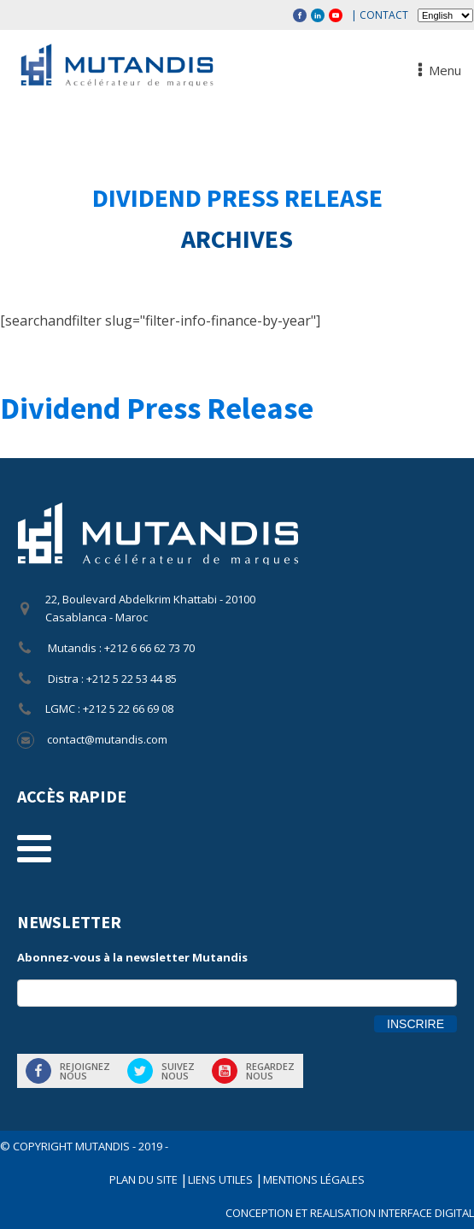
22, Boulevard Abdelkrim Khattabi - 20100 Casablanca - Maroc (150, 608)
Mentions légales (314, 1179)
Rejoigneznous (85, 1070)
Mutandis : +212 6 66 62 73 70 (120, 648)
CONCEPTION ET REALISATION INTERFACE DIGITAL (349, 1212)
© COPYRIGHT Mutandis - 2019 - (84, 1146)
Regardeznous (270, 1070)
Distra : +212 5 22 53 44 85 (111, 678)
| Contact (379, 15)
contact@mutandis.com (107, 739)
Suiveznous (178, 1070)
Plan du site (144, 1179)
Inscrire (415, 1024)
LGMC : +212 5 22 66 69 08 (109, 708)
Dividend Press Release (237, 197)
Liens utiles (221, 1179)
